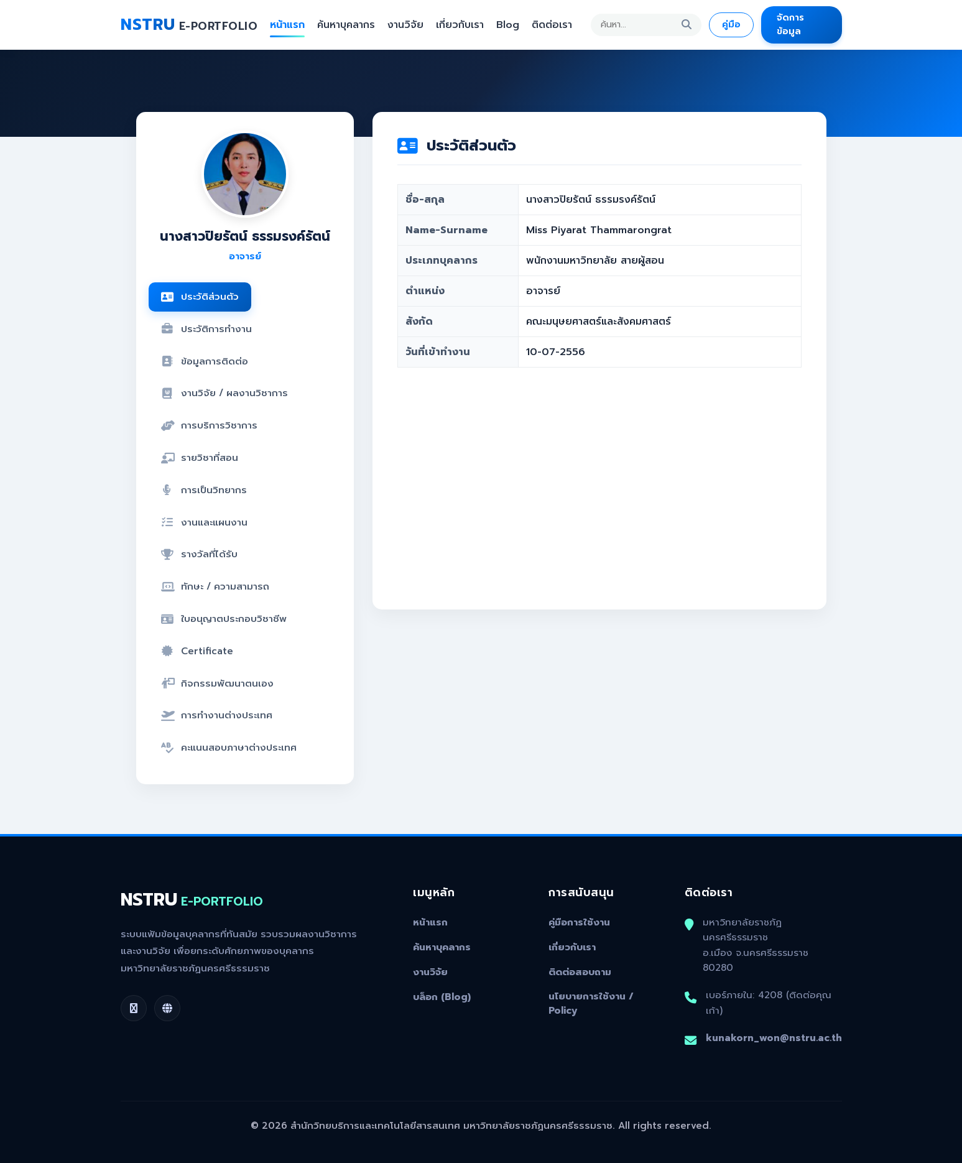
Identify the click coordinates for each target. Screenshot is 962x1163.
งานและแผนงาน (204, 522)
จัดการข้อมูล (790, 24)
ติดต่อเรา (552, 24)
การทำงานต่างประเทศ (216, 715)
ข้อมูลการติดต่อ (204, 361)
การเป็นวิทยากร (204, 490)
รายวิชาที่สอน (199, 457)
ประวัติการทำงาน (206, 329)
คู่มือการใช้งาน (579, 922)
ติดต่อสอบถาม (579, 972)
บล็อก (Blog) (442, 997)
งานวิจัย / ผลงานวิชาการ (224, 393)
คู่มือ (731, 24)
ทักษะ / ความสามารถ (215, 586)
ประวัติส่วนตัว (200, 296)
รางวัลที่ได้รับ (199, 554)
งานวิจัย (405, 24)
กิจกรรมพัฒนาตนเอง (217, 683)
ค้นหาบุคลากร (346, 24)
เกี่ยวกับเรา (460, 24)
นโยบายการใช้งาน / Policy (591, 1003)
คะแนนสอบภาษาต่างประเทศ (229, 747)
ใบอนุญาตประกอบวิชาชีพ (224, 618)
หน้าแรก (287, 24)
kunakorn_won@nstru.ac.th (774, 1038)
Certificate (197, 651)
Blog (507, 24)
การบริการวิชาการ (209, 425)
